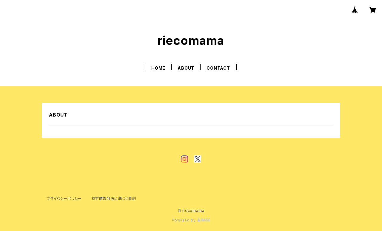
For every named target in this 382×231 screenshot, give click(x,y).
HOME (158, 68)
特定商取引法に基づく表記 (113, 198)
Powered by (191, 220)
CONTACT (218, 68)
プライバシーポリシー (64, 198)
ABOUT (186, 68)
